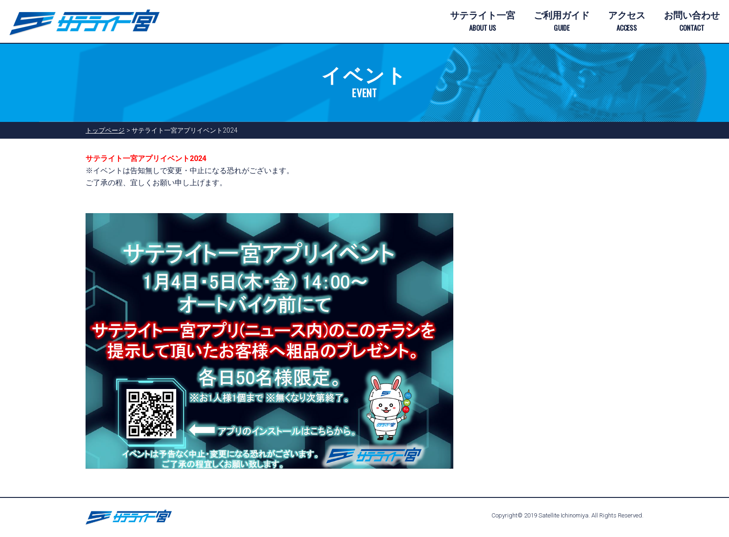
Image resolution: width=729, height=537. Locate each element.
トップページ (105, 130)
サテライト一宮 (482, 22)
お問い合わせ (692, 22)
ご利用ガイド (562, 22)
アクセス (626, 22)
